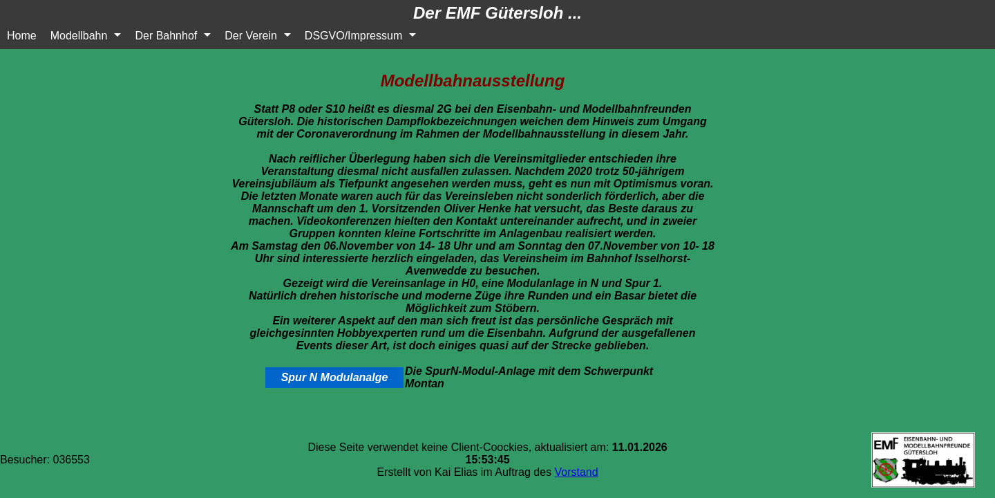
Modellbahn (79, 36)
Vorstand (576, 472)
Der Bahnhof (166, 36)
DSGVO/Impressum (353, 36)
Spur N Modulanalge (334, 377)
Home (22, 36)
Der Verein (251, 36)
